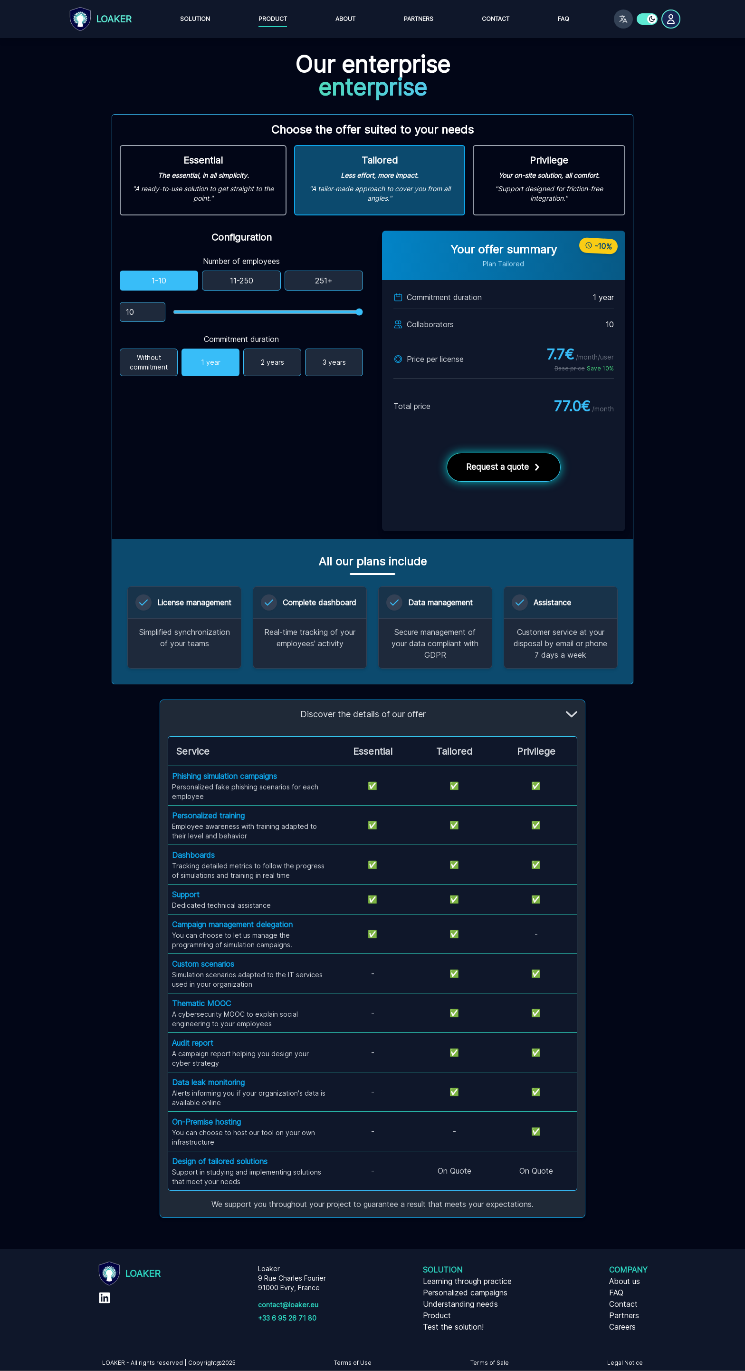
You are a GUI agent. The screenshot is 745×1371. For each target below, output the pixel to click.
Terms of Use (353, 1362)
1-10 (159, 280)
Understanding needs (460, 1304)
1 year (210, 362)
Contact (495, 18)
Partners (418, 18)
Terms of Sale (489, 1362)
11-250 (241, 280)
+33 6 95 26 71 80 (287, 1318)
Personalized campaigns (465, 1292)
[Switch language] (623, 19)
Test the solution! (453, 1327)
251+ (324, 280)
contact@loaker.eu (288, 1305)
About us (624, 1281)
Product (272, 18)
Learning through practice (467, 1281)
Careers (622, 1327)
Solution (195, 18)
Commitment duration (241, 339)
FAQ (563, 18)
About (345, 18)
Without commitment (149, 362)
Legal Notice (625, 1362)
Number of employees (241, 261)
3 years (334, 362)
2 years (272, 362)
